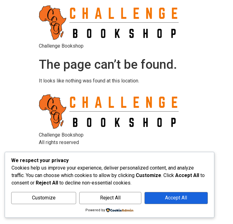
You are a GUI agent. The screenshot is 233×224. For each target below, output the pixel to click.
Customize (44, 198)
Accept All (176, 198)
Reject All (110, 198)
